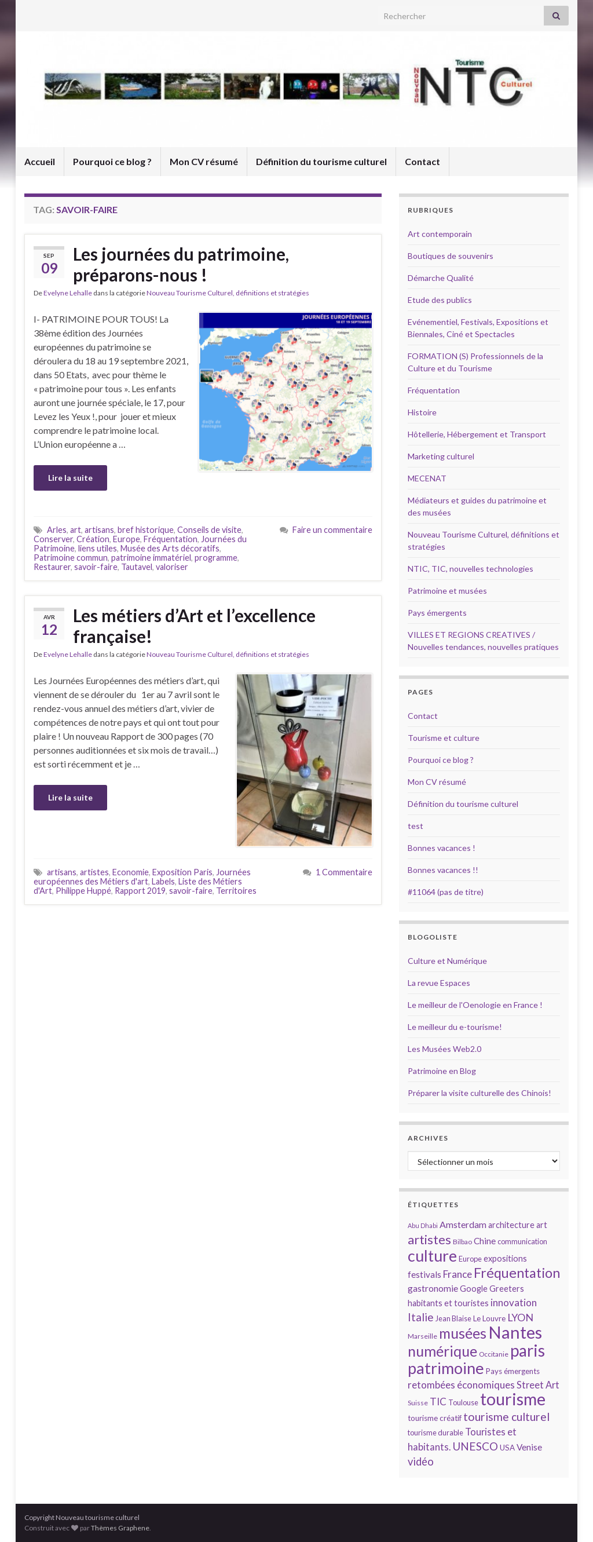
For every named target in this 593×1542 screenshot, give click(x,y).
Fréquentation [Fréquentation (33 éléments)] (517, 1273)
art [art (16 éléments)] (541, 1225)
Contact (422, 161)
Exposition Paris (182, 872)
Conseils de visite (209, 530)
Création (92, 539)
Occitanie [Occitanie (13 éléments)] (493, 1354)
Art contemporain (440, 234)
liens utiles (97, 548)
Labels (163, 881)
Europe (126, 539)
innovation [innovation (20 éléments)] (513, 1302)
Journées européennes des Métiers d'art (142, 876)
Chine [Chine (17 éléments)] (485, 1241)
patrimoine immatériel (151, 557)
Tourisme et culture (443, 738)
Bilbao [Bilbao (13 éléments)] (462, 1241)
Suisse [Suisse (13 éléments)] (418, 1402)
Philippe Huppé (83, 891)
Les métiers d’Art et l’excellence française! (194, 625)
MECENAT (427, 478)
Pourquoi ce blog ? (112, 161)
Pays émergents (437, 612)
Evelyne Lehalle (67, 292)
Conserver (53, 539)
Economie (130, 872)
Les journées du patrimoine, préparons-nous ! (181, 264)
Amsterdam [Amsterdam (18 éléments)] (463, 1224)
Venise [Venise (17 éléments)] (529, 1447)
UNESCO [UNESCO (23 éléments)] (475, 1446)
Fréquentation (170, 539)
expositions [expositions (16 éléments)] (505, 1258)
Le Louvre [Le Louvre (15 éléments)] (489, 1318)
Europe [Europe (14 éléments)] (470, 1258)
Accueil (39, 161)
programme (216, 557)
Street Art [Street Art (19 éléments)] (538, 1385)
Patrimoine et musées (447, 590)
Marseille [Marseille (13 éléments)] (422, 1336)
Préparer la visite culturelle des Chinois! (479, 1093)
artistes (94, 872)
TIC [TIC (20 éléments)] (438, 1401)
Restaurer (52, 567)
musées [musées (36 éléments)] (462, 1333)
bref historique (146, 530)
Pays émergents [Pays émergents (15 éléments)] (513, 1371)
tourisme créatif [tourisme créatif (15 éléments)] (435, 1418)
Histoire (422, 412)
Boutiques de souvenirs (450, 256)
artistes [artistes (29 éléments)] (429, 1239)
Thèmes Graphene (120, 1527)
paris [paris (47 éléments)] (527, 1350)
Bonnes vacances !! (443, 870)
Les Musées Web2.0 (444, 1049)
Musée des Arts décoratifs (169, 548)
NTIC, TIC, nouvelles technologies (470, 568)
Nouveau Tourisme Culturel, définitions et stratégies (228, 292)
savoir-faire (96, 567)
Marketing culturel (441, 456)
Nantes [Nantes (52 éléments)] (515, 1332)
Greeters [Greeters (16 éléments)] (506, 1288)
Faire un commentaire (332, 530)
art (75, 530)
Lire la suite (70, 478)
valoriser (172, 567)
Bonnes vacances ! (441, 848)
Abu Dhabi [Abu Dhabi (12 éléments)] (423, 1225)
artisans (99, 530)
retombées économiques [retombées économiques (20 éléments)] (461, 1385)
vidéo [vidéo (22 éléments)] (421, 1461)
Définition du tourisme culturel (321, 161)
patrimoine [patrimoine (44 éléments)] (446, 1367)
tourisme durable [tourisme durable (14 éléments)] (435, 1432)
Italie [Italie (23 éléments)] (421, 1317)
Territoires (236, 891)
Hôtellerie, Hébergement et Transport (477, 434)
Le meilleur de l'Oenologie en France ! (475, 1005)
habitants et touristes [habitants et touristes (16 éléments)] (448, 1303)
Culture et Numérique (447, 961)
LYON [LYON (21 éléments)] (520, 1317)
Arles (57, 530)
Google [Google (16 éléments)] (474, 1288)
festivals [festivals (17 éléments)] (424, 1274)
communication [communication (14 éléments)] (522, 1241)
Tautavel (136, 567)
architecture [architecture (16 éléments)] (511, 1225)
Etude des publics (440, 300)
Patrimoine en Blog (442, 1071)
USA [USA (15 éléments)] (507, 1447)
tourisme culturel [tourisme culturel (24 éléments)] (506, 1416)
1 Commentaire (344, 872)
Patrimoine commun (71, 557)
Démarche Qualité (441, 278)
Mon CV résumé (204, 161)
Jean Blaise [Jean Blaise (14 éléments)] (453, 1318)
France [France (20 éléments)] (457, 1274)
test (415, 826)
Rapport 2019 (140, 891)
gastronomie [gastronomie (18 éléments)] (433, 1287)
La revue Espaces (439, 983)
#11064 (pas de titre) (446, 892)
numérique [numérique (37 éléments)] (442, 1351)
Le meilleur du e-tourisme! (455, 1027)
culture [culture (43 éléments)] (432, 1255)
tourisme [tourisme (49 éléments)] (513, 1399)
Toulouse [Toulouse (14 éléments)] (463, 1402)
